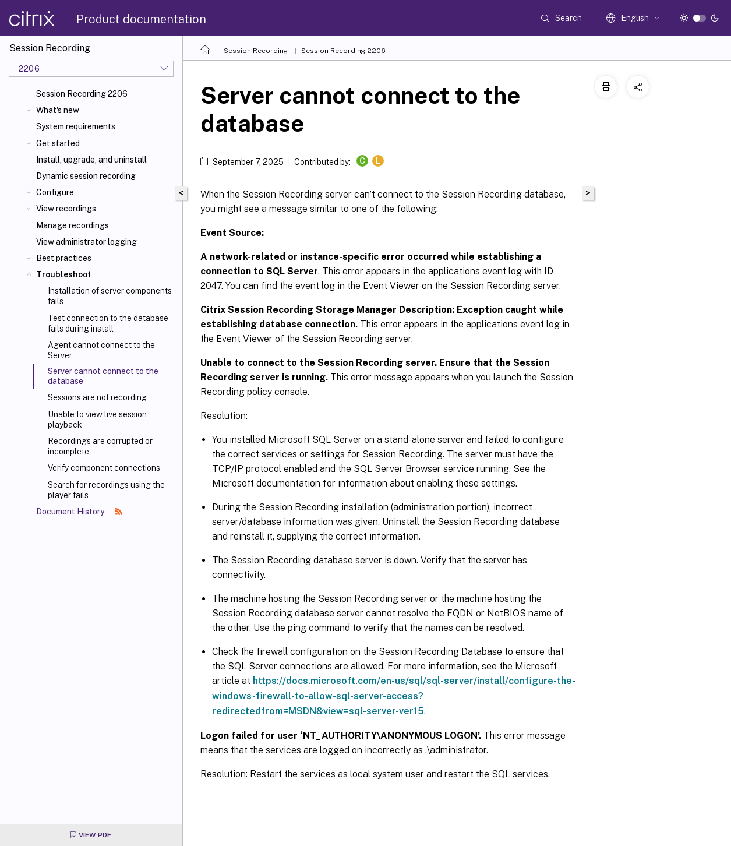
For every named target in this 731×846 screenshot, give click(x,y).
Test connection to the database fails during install (108, 323)
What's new (57, 110)
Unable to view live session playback (97, 419)
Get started (58, 143)
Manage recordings (72, 225)
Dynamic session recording (86, 176)
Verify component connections (104, 468)
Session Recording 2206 (82, 93)
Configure (55, 192)
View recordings (66, 208)
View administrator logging (86, 241)
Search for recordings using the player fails (106, 490)
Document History (79, 511)
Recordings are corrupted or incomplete (100, 446)
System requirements (75, 126)
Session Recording (256, 51)
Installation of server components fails (110, 296)
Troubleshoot (63, 274)
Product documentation (141, 19)
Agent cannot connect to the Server (101, 350)
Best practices (63, 258)
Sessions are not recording (97, 397)
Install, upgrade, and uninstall (91, 159)
